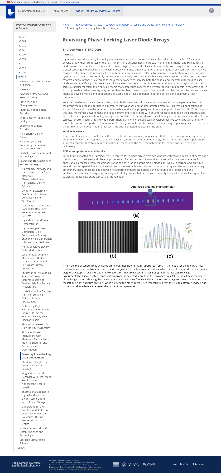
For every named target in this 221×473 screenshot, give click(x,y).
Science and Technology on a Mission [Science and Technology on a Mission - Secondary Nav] (35, 83)
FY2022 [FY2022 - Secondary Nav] (22, 45)
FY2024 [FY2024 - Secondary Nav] (22, 36)
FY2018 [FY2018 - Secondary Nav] (22, 63)
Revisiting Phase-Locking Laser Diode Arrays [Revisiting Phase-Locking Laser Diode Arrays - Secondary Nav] (36, 355)
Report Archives (83, 24)
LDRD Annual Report (31, 10)
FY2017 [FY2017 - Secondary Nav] (22, 68)
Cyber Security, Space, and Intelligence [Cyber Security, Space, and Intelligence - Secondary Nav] (35, 119)
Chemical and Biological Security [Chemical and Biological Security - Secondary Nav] (33, 111)
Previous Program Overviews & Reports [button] (96, 10)
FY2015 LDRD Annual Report (113, 24)
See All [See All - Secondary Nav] (21, 447)
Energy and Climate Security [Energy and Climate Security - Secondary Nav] (31, 127)
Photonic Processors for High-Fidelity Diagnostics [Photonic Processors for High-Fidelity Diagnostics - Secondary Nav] (36, 326)
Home (66, 24)
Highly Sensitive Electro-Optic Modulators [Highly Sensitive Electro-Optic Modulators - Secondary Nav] (36, 248)
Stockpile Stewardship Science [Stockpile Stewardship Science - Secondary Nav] (32, 441)
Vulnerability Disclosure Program (86, 469)
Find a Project (59, 10)
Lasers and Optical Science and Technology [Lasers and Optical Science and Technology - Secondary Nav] (35, 162)
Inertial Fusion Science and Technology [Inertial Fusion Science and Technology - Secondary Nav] (35, 154)
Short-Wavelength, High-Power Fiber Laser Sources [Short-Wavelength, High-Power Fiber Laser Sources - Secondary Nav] (36, 365)
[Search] (213, 12)
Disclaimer (185, 464)
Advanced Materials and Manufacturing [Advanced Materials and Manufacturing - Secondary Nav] (34, 95)
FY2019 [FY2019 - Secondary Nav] (22, 59)
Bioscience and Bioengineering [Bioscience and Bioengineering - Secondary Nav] (28, 103)
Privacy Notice (200, 464)
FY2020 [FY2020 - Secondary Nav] (22, 54)
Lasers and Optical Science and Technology (159, 24)
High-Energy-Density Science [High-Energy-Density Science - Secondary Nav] (31, 135)
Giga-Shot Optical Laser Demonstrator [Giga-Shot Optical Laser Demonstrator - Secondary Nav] (35, 222)
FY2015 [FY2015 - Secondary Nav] (22, 77)
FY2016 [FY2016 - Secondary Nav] (22, 72)
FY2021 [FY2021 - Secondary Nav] (22, 50)
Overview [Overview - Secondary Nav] (25, 89)
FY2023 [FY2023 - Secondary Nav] (22, 41)
